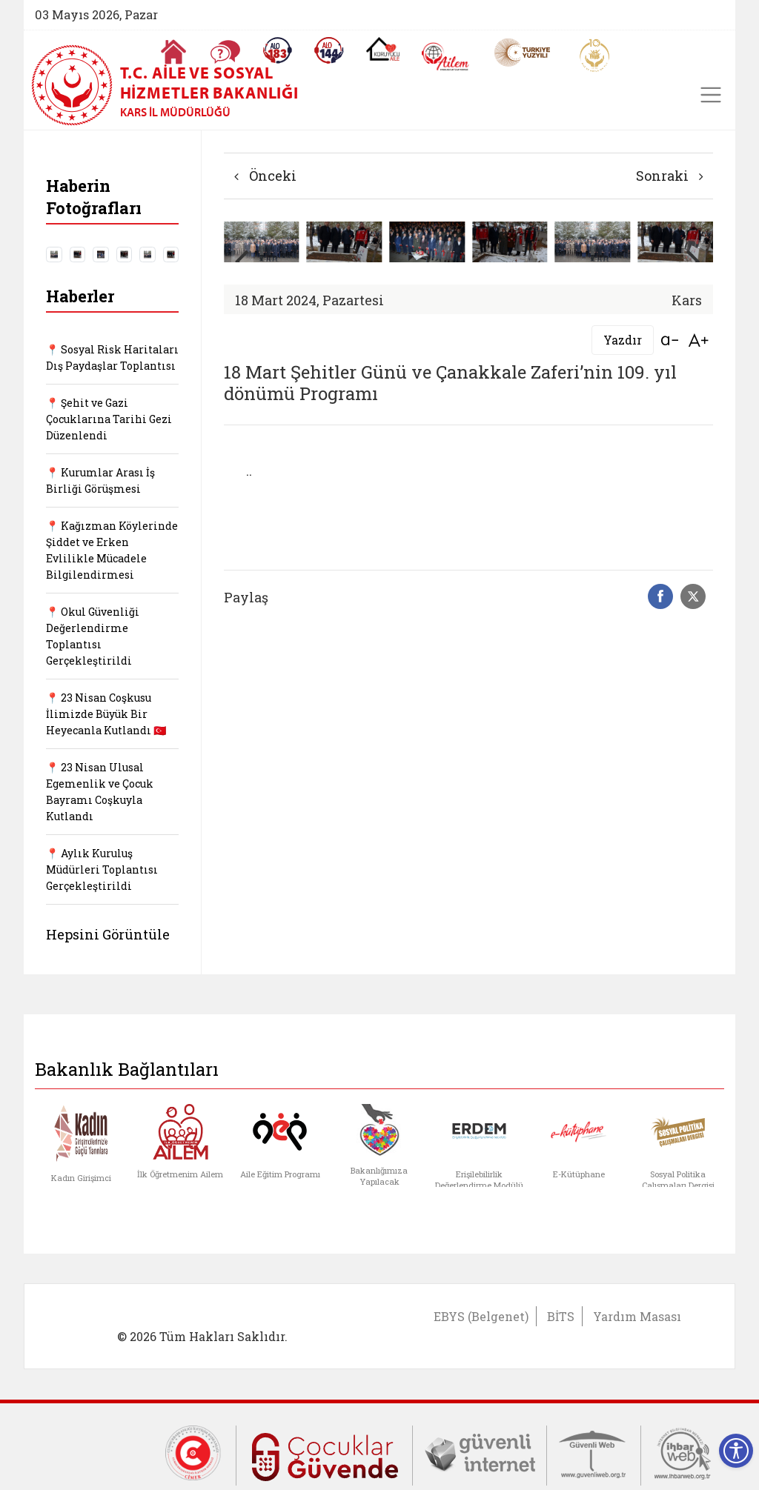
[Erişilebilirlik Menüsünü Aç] (736, 1451)
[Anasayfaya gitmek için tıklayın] (173, 52)
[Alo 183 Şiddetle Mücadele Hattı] (277, 50)
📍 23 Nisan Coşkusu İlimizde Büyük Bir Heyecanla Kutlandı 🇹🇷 (106, 714)
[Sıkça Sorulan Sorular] (225, 52)
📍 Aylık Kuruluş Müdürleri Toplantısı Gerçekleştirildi (102, 869)
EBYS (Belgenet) (481, 1316)
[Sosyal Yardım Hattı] (329, 50)
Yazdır (622, 339)
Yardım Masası (637, 1316)
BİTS (560, 1316)
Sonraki (669, 175)
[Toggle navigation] (710, 95)
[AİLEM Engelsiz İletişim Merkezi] (446, 56)
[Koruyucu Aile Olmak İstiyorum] (383, 49)
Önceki (265, 175)
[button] (694, 260)
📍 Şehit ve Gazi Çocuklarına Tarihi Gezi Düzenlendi (109, 419)
